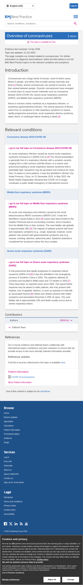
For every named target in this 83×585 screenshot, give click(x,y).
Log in (74, 6)
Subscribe (8, 466)
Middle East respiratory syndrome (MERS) (28, 192)
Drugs (6, 442)
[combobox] (39, 24)
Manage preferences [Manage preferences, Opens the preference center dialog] (10, 579)
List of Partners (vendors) (13, 573)
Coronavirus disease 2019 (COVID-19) (26, 137)
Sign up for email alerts (14, 482)
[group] (41, 327)
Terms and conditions (13, 501)
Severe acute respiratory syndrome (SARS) (29, 251)
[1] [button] (14, 85)
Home (6, 413)
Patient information (18, 371)
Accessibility (9, 514)
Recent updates (11, 417)
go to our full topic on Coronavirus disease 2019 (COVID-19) (41, 148)
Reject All (52, 579)
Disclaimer (8, 497)
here (63, 362)
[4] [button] (42, 219)
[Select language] (20, 6)
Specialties (8, 421)
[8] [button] (32, 294)
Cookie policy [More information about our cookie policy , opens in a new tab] (42, 559)
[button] (68, 36)
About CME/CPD (11, 474)
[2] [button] (59, 116)
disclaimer (45, 391)
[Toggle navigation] (75, 16)
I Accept (70, 579)
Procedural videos (11, 434)
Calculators (9, 426)
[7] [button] (69, 281)
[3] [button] (48, 157)
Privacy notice (10, 506)
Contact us (8, 478)
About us (8, 470)
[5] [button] (31, 228)
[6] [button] (31, 274)
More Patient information (20, 382)
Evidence (8, 438)
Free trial (8, 461)
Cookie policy (10, 510)
